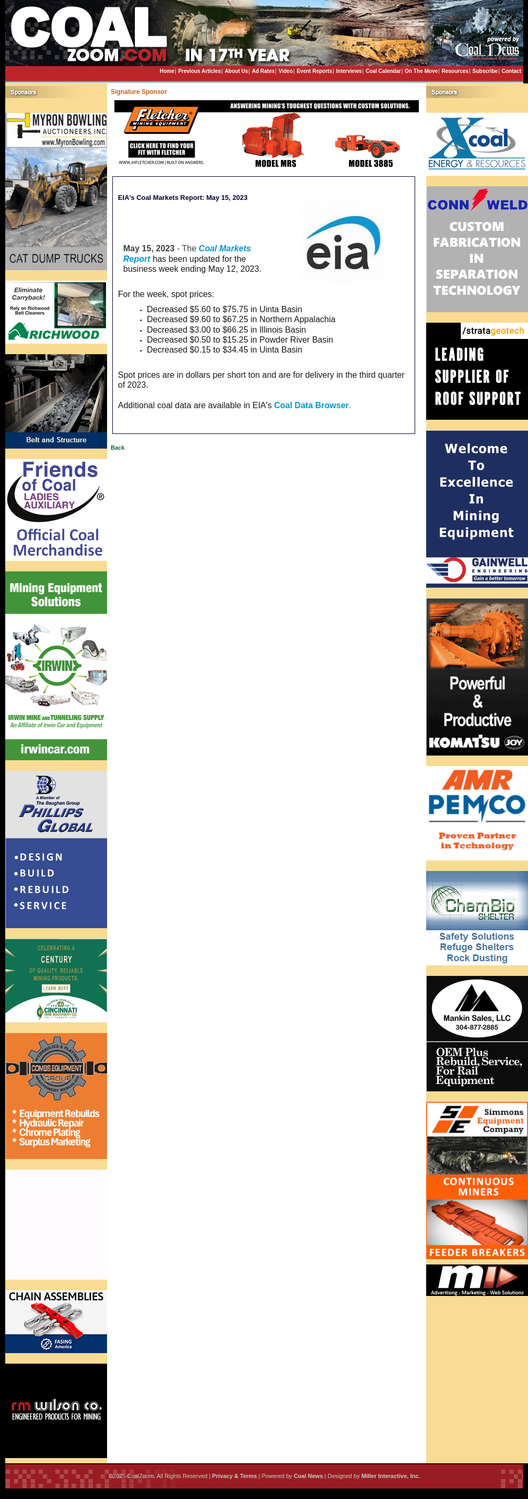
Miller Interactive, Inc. (390, 1476)
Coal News (308, 1476)
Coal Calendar (383, 71)
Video (286, 71)
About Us (236, 71)
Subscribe (485, 71)
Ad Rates (263, 71)
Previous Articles (199, 71)
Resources (454, 71)
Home (167, 71)
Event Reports (314, 71)
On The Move (421, 71)
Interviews (349, 71)
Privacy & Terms (234, 1476)
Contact (511, 71)
